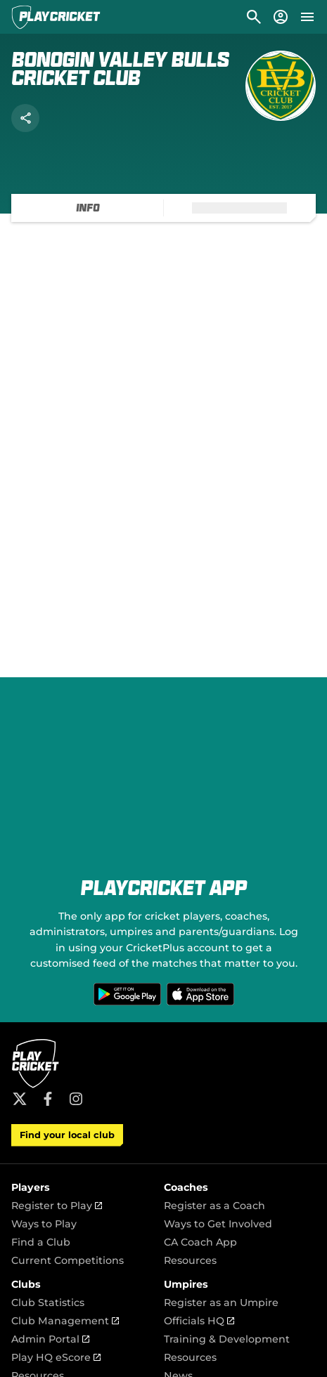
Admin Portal (50, 1339)
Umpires (186, 1284)
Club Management (65, 1320)
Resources (190, 1260)
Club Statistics (47, 1302)
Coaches (186, 1187)
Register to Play (56, 1205)
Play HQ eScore (56, 1357)
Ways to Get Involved (218, 1224)
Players (30, 1187)
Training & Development (227, 1339)
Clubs (26, 1284)
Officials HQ (199, 1320)
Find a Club (40, 1242)
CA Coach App (200, 1242)
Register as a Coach (214, 1205)
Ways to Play (44, 1224)
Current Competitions (67, 1260)
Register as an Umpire (221, 1302)
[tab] (87, 208)
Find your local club (67, 1135)
